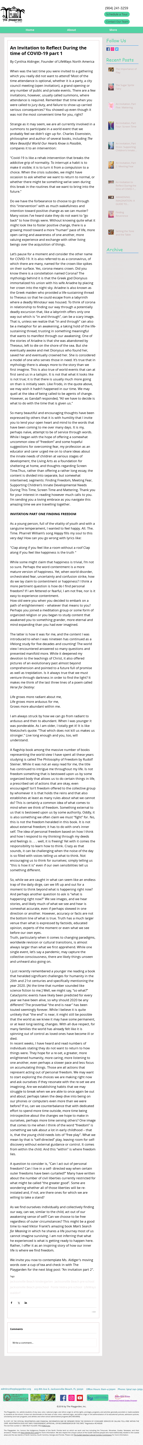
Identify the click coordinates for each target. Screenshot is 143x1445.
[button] (71, 30)
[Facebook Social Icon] (63, 1398)
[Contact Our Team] (117, 21)
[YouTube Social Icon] (80, 1398)
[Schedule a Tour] (117, 14)
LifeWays (90, 1287)
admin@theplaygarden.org (16, 1389)
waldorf (15, 1293)
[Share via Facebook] (11, 1302)
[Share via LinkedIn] (25, 1302)
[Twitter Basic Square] (116, 49)
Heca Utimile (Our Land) (30, 1432)
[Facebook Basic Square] (108, 49)
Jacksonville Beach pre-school (74, 1281)
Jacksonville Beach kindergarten (31, 1281)
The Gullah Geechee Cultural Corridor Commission (93, 1435)
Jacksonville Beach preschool (29, 1287)
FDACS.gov (46, 1426)
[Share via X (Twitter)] (18, 1302)
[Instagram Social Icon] (112, 49)
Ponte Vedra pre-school (66, 1287)
